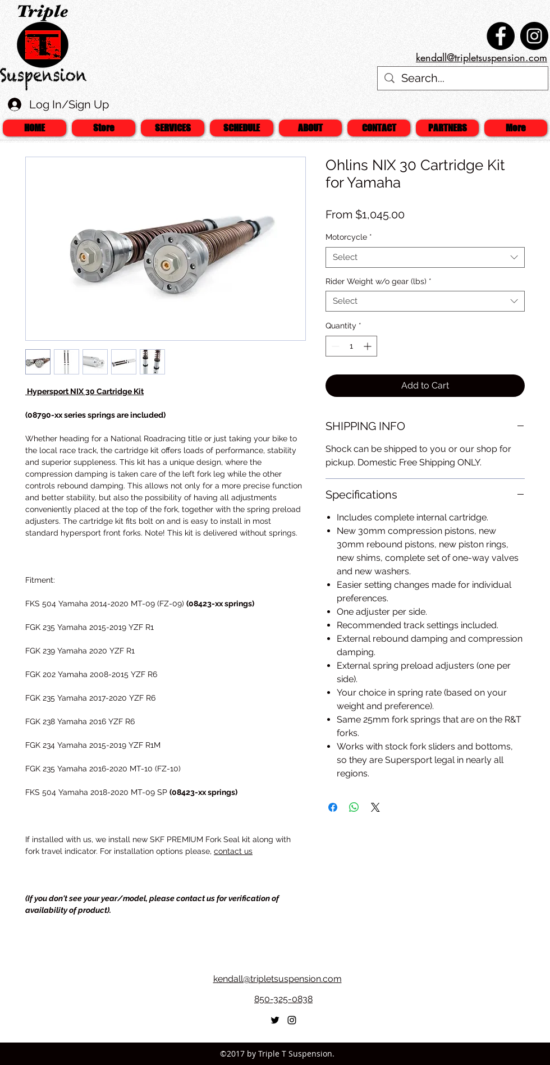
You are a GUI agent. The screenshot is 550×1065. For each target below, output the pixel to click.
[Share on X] (375, 807)
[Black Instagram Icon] (291, 1020)
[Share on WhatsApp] (354, 807)
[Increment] (368, 346)
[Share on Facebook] (333, 807)
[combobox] (425, 257)
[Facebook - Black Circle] (501, 36)
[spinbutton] (351, 346)
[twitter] (275, 1020)
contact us (233, 851)
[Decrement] (334, 346)
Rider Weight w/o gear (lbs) (379, 281)
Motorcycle (349, 236)
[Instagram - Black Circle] (534, 36)
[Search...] (462, 78)
